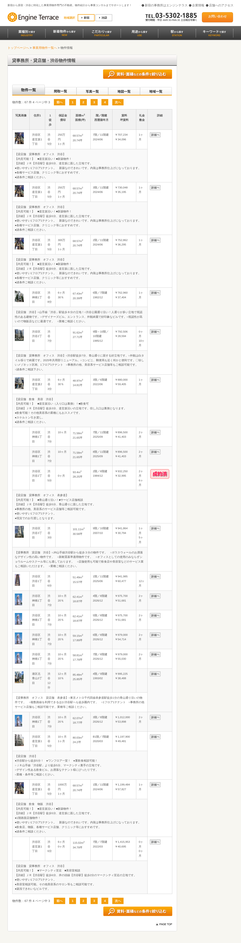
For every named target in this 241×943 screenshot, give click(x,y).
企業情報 (198, 5)
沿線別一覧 (28, 90)
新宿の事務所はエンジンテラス (166, 5)
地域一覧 (156, 90)
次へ (118, 102)
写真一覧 (92, 90)
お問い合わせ (217, 16)
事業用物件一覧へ (44, 48)
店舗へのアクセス (221, 5)
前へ (59, 102)
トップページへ (18, 48)
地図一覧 (124, 90)
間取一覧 (60, 90)
